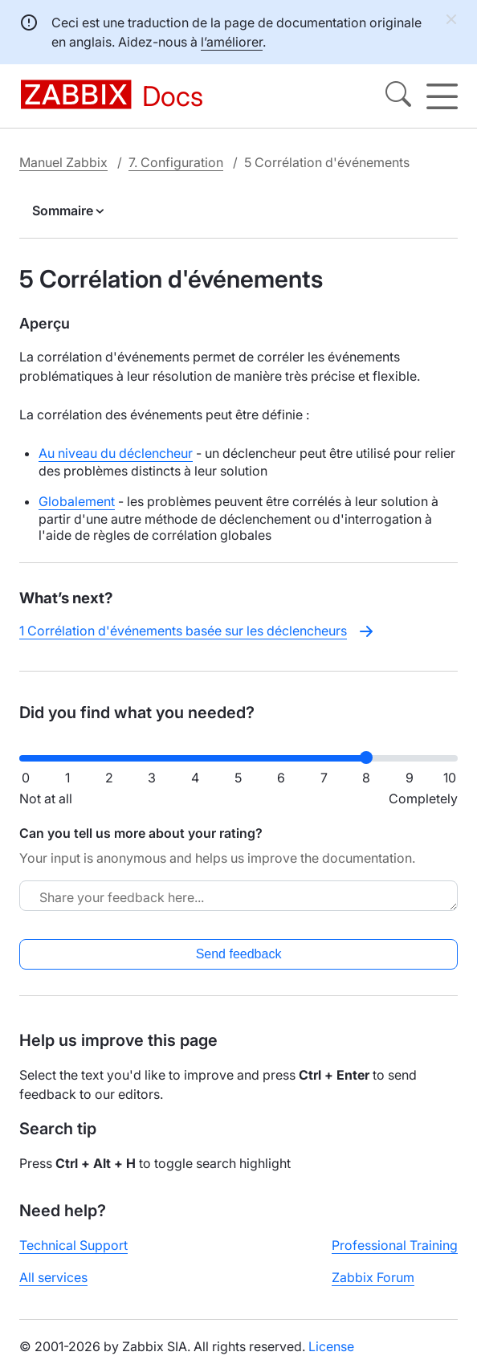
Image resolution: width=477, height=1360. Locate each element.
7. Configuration (175, 162)
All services (53, 1277)
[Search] (398, 96)
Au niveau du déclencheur (116, 453)
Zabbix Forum (373, 1277)
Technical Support (73, 1245)
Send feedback (239, 954)
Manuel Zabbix (63, 162)
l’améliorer (232, 42)
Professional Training (395, 1245)
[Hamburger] (442, 96)
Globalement (77, 501)
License (331, 1346)
